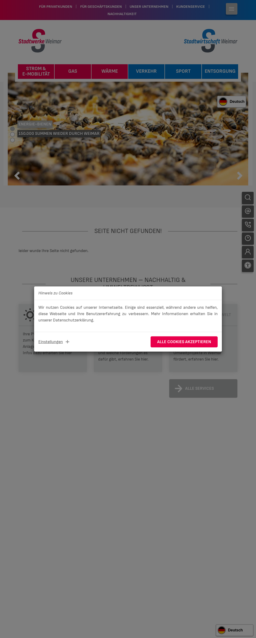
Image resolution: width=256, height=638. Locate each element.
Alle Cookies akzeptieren (184, 341)
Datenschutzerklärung (73, 320)
